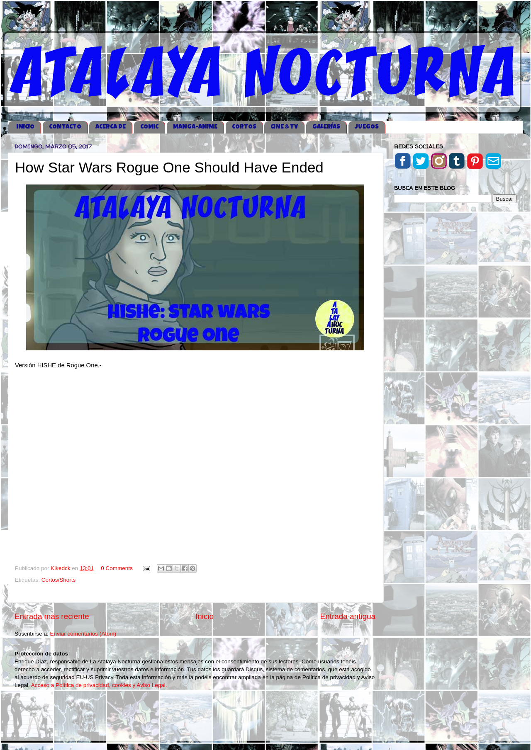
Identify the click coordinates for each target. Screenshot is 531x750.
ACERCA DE (110, 127)
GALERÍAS (326, 127)
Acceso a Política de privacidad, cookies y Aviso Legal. (99, 685)
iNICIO (25, 127)
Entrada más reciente (52, 616)
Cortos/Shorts (58, 580)
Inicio (204, 616)
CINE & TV (284, 127)
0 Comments (117, 568)
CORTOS (244, 127)
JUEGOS (367, 127)
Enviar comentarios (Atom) (83, 634)
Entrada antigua (347, 616)
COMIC (149, 127)
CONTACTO (65, 127)
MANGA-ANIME (195, 127)
